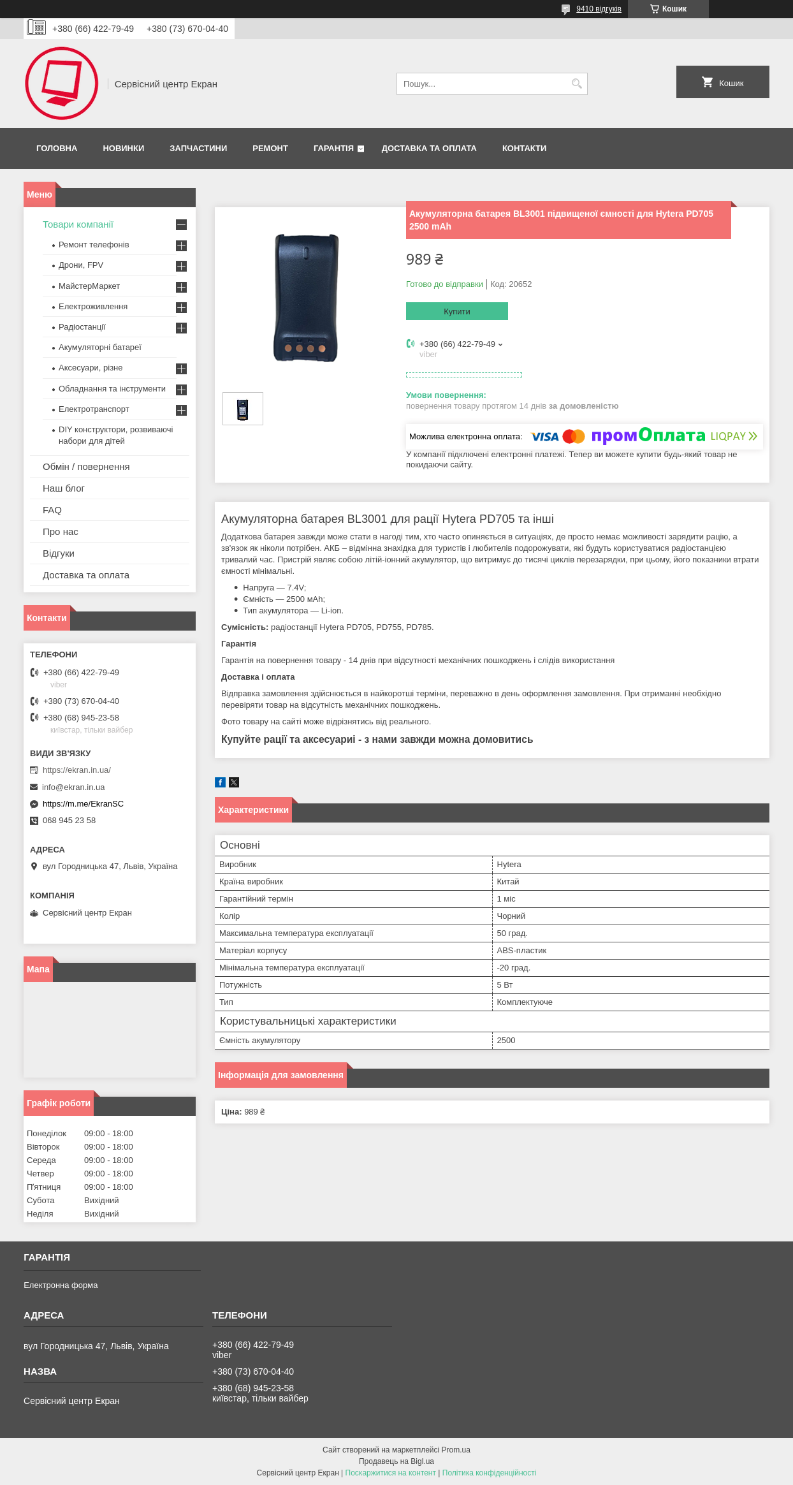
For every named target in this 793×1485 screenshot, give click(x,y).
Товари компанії (78, 224)
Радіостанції (82, 327)
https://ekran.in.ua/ (77, 770)
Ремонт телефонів (94, 244)
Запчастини (198, 148)
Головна (56, 148)
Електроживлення (93, 306)
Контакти (524, 148)
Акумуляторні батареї (100, 347)
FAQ (52, 509)
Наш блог (64, 488)
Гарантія (334, 148)
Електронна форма (61, 1285)
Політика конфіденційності (489, 1472)
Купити (457, 311)
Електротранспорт (94, 409)
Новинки (123, 148)
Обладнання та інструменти (112, 388)
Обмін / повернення (86, 466)
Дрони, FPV (81, 265)
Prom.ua (456, 1449)
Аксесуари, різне (91, 367)
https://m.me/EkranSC (83, 803)
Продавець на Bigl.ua (396, 1461)
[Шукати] (576, 84)
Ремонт (270, 148)
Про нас (60, 531)
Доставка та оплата (429, 148)
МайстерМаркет (89, 286)
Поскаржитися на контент (391, 1472)
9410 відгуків (599, 8)
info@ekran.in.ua (73, 787)
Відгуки (59, 553)
